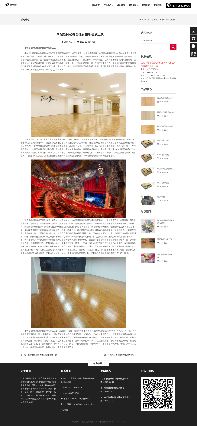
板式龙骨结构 (163, 176)
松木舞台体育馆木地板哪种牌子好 (42, 355)
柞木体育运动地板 (165, 120)
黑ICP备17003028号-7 (116, 421)
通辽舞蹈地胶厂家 (165, 233)
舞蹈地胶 (161, 190)
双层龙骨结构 (163, 148)
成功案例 (121, 5)
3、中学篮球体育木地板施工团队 (116, 397)
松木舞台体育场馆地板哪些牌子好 (122, 355)
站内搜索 (98, 363)
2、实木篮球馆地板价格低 (112, 388)
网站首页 (96, 5)
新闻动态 (146, 5)
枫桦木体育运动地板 (166, 106)
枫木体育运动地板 (165, 91)
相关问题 (133, 5)
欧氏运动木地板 (158, 19)
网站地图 (64, 410)
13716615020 (181, 5)
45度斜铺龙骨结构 (165, 162)
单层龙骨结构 (163, 134)
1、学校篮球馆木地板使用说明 (114, 378)
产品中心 (108, 5)
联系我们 (158, 5)
